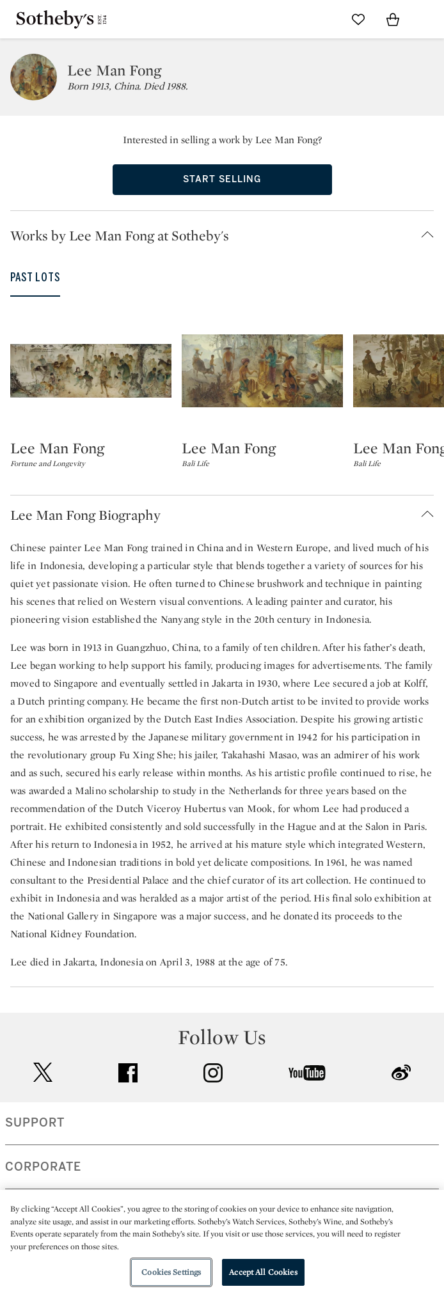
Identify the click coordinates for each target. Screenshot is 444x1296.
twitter (42, 1072)
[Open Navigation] (427, 19)
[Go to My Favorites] (358, 19)
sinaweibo (401, 1073)
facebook (128, 1072)
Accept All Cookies (263, 1272)
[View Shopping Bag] (392, 19)
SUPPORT (35, 1123)
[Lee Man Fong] (90, 371)
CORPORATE (43, 1167)
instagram (213, 1072)
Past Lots (35, 277)
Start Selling (222, 179)
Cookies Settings (171, 1272)
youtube (307, 1073)
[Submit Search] (323, 19)
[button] (227, 235)
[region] (222, 1243)
